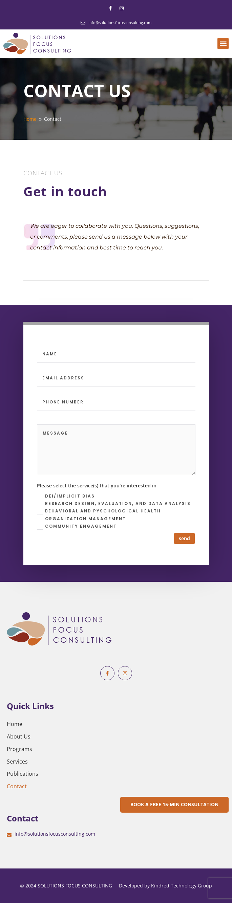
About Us (18, 736)
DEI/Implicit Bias (66, 496)
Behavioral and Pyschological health (99, 511)
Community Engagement (77, 526)
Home (14, 724)
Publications (22, 773)
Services (17, 761)
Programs (19, 749)
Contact (17, 786)
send (184, 538)
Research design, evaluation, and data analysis (114, 504)
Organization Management (81, 519)
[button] (223, 43)
